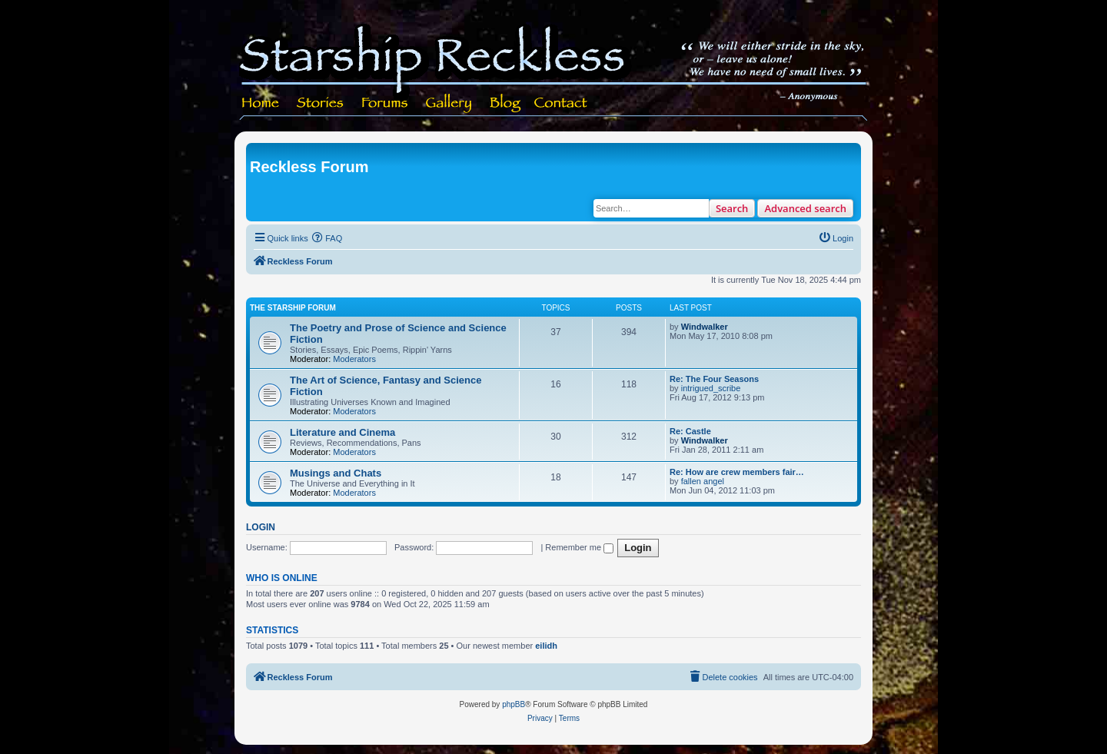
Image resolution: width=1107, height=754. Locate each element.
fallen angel (702, 481)
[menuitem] (327, 238)
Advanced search (805, 208)
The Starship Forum (293, 308)
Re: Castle (690, 431)
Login (260, 527)
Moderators (354, 359)
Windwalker (704, 326)
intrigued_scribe (711, 388)
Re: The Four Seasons (714, 379)
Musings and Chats (335, 473)
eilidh (546, 645)
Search (732, 208)
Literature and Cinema (342, 432)
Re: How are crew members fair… (737, 472)
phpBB (513, 704)
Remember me (579, 547)
